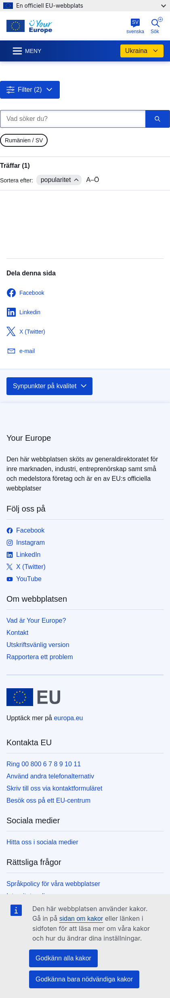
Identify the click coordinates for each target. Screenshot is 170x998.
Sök (157, 25)
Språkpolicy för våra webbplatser (53, 883)
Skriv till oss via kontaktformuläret (54, 788)
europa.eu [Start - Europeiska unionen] (68, 718)
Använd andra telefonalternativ (50, 776)
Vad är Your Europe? (36, 620)
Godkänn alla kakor (63, 958)
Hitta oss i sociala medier (42, 842)
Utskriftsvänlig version (37, 644)
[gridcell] (24, 140)
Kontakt (17, 632)
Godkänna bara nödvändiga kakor (84, 979)
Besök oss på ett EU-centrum (48, 800)
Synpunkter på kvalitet (50, 386)
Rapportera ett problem (39, 656)
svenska (135, 26)
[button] (30, 90)
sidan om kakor (81, 918)
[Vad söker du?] (72, 119)
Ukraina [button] (142, 51)
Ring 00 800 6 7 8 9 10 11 (43, 764)
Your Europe (28, 437)
